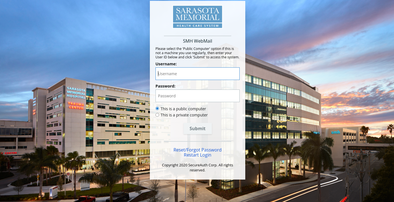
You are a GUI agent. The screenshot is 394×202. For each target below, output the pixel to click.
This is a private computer (184, 115)
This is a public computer (183, 108)
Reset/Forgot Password (197, 149)
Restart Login (197, 154)
